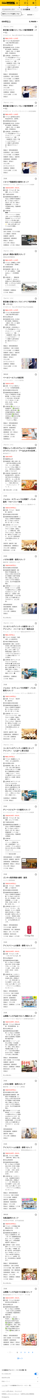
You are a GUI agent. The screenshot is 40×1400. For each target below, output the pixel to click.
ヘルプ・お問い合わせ (7, 1391)
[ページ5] (32, 1352)
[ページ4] (29, 1352)
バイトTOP (5, 1385)
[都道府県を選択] (10, 9)
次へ (19, 1358)
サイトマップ (18, 1391)
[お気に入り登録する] (35, 26)
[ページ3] (25, 1352)
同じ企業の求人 (7, 617)
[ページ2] (21, 1352)
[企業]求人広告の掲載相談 (27, 1393)
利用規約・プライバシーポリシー (10, 1393)
